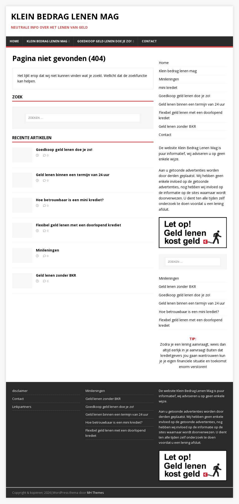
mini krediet (168, 87)
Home (14, 41)
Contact (149, 41)
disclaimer (20, 390)
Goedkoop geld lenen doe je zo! (104, 41)
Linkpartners (21, 406)
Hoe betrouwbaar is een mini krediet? (70, 199)
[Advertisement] (46, 448)
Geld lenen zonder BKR (56, 275)
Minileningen (47, 250)
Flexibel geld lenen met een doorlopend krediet (78, 225)
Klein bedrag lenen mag (47, 41)
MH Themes (95, 493)
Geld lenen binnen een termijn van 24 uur (72, 174)
